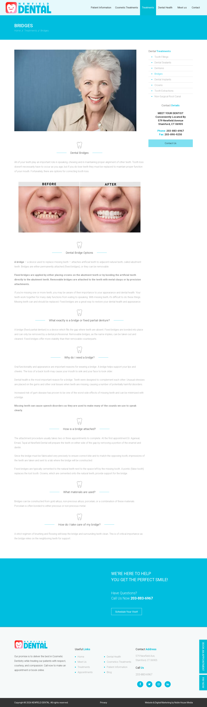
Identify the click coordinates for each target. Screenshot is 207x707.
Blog (109, 672)
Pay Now (203, 682)
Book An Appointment (203, 656)
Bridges (159, 73)
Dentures (159, 68)
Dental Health (165, 7)
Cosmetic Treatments (126, 7)
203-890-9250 (173, 134)
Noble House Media (183, 702)
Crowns (159, 85)
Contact (196, 7)
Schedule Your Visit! (126, 611)
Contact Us (170, 143)
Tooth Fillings (161, 56)
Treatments (148, 7)
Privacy (103, 702)
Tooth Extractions (164, 90)
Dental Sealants (163, 62)
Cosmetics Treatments (119, 661)
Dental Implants (163, 79)
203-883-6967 (175, 130)
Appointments (85, 672)
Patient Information (101, 7)
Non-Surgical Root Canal (168, 96)
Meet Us (82, 661)
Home (81, 656)
